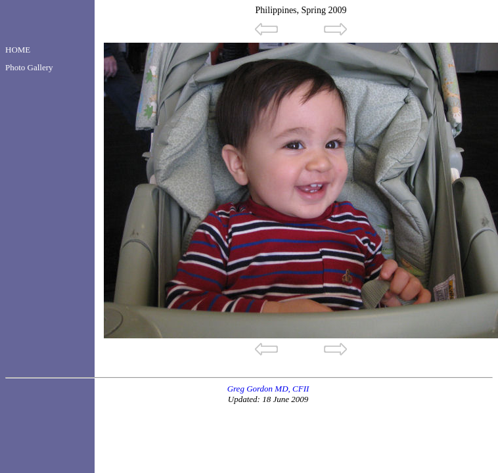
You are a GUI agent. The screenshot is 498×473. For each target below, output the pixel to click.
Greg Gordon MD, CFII (268, 389)
